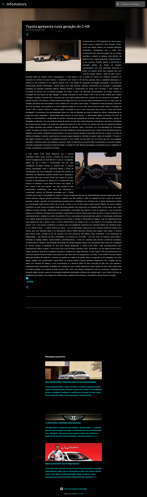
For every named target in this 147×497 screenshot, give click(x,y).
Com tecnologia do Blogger (73, 489)
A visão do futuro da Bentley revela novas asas (63, 423)
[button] (27, 34)
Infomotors (16, 4)
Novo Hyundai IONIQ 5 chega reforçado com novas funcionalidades (70, 382)
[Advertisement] (73, 331)
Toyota (30, 281)
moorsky (80, 493)
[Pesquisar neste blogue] (132, 4)
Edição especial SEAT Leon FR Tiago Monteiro (62, 464)
